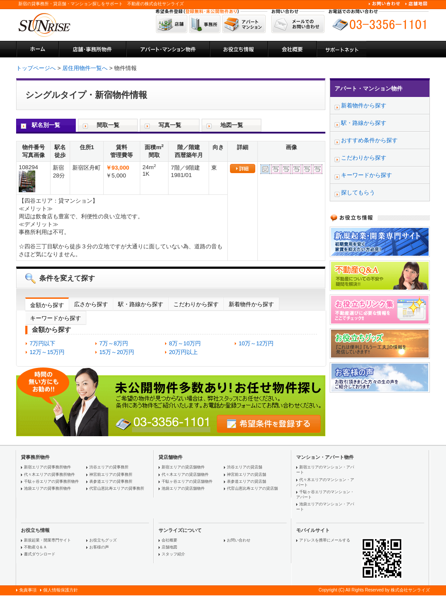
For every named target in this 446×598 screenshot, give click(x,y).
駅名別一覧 (46, 125)
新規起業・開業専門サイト (47, 540)
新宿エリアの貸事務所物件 (47, 467)
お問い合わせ (238, 540)
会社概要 (169, 540)
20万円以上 (183, 352)
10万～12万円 (256, 343)
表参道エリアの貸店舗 (246, 481)
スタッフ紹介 (173, 554)
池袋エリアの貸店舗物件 (183, 488)
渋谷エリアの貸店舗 (244, 467)
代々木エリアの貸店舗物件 (185, 474)
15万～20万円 (116, 352)
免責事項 (28, 590)
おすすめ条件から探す (369, 140)
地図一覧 (231, 125)
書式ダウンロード (39, 554)
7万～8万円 (113, 343)
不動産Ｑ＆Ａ (35, 547)
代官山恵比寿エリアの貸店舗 (252, 488)
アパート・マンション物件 (368, 88)
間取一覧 (108, 125)
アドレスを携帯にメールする (324, 540)
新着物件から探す (251, 304)
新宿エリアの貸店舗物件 (183, 467)
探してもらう (358, 192)
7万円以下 (42, 343)
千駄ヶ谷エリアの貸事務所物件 (51, 481)
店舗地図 (169, 547)
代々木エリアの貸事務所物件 (49, 474)
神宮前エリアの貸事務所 (110, 474)
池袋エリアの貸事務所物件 (47, 488)
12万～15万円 (47, 352)
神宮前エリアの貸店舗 (246, 474)
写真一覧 (170, 125)
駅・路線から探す (140, 304)
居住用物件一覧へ (85, 68)
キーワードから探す (55, 318)
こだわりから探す (196, 304)
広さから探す (91, 304)
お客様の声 (99, 547)
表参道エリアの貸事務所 (110, 481)
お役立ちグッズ (103, 540)
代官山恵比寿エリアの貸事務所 (116, 488)
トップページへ (36, 68)
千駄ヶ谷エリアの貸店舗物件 (187, 481)
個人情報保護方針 (60, 590)
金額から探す (47, 305)
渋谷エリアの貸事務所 (108, 467)
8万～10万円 (185, 343)
